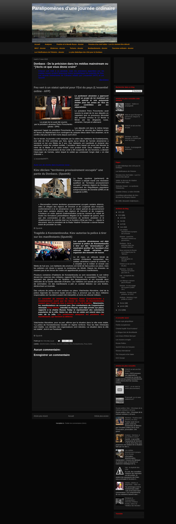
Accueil (37, 44)
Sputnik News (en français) (125, 347)
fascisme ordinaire (63, 344)
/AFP (41, 159)
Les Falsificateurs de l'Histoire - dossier (49, 52)
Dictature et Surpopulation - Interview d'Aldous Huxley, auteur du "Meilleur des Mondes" (133, 501)
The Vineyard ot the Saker (125, 354)
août (121, 218)
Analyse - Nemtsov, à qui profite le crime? (128, 298)
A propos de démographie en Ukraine (126, 259)
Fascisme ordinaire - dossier (122, 48)
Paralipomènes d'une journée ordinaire (73, 8)
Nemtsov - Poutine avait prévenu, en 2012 (128, 293)
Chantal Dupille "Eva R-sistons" (127, 328)
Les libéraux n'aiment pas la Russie (127, 281)
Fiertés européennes (123, 325)
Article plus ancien (101, 416)
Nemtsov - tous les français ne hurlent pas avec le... (127, 271)
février (122, 303)
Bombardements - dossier (97, 48)
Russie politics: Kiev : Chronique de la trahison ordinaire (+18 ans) (129, 409)
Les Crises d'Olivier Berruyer (126, 336)
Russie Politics (121, 343)
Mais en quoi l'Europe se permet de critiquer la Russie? (133, 116)
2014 (120, 310)
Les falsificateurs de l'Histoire (126, 171)
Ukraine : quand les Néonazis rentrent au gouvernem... (128, 238)
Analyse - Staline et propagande (132, 105)
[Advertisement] (127, 69)
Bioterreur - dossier (58, 48)
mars (122, 227)
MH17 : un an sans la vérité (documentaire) (132, 387)
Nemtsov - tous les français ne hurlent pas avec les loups (133, 138)
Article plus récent (41, 416)
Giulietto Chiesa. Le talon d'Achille (128, 192)
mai (121, 221)
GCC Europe (120, 358)
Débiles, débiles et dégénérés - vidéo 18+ (133, 484)
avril (121, 224)
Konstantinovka (78, 344)
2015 (120, 215)
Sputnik (39, 228)
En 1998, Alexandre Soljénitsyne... (128, 201)
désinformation (45, 344)
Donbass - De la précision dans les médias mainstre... (127, 245)
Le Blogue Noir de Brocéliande (126, 332)
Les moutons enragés (123, 340)
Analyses (48, 44)
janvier (122, 306)
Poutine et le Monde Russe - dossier (70, 44)
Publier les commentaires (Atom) (75, 423)
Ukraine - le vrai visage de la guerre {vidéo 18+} (128, 287)
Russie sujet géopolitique (124, 321)
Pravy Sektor (88, 344)
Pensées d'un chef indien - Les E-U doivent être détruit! (109, 44)
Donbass (53, 344)
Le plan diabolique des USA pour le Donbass (85, 52)
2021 (120, 212)
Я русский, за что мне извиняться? (133, 398)
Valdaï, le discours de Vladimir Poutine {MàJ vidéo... (126, 181)
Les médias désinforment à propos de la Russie (128, 231)
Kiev (71, 344)
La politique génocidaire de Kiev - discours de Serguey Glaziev (127, 196)
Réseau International (123, 351)
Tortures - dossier (76, 48)
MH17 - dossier (40, 48)
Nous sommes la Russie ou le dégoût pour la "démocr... (128, 252)
